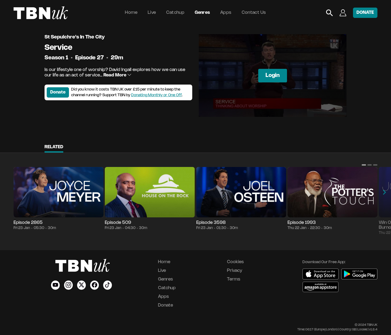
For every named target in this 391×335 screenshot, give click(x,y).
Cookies (235, 262)
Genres (202, 13)
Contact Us (254, 13)
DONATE (365, 13)
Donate (57, 92)
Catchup (175, 13)
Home (131, 13)
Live (152, 13)
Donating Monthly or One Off (156, 95)
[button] (364, 164)
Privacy (234, 271)
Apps (225, 13)
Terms (233, 279)
